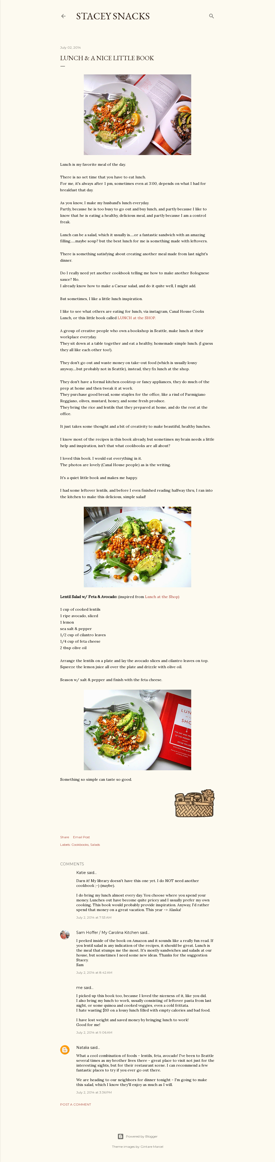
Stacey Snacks (113, 16)
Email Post (81, 837)
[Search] (211, 15)
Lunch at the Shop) (162, 596)
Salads (95, 845)
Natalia (82, 1047)
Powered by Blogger (137, 1136)
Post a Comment (75, 1104)
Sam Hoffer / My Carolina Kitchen (107, 932)
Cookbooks (80, 845)
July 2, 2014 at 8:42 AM (94, 972)
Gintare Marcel (151, 1147)
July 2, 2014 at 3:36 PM (94, 1092)
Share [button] (64, 837)
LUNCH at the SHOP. (137, 317)
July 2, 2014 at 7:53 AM (93, 917)
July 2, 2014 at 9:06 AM (94, 1032)
